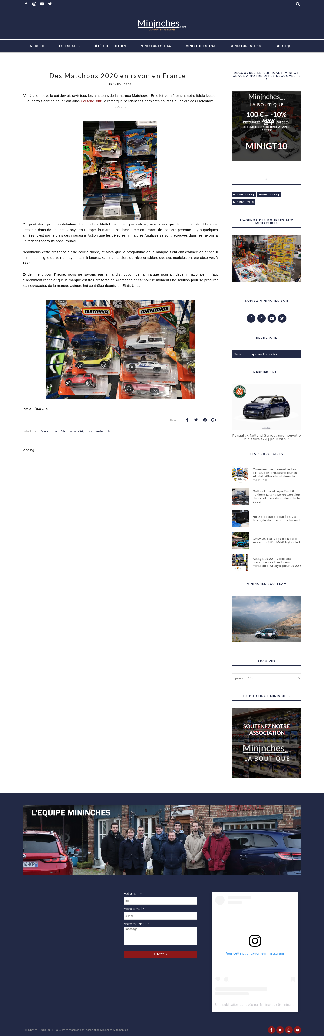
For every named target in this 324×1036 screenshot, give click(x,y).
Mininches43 (268, 194)
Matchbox (48, 431)
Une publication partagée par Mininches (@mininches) (256, 1004)
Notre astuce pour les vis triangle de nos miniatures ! (276, 518)
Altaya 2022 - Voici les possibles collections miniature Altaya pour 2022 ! (277, 562)
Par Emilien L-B (100, 431)
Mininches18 (243, 202)
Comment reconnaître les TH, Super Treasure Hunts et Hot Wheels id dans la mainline (275, 474)
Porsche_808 (92, 101)
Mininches (31, 1030)
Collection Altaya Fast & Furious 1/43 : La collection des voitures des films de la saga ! (276, 496)
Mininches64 (72, 431)
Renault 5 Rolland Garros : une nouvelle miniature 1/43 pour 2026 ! (266, 437)
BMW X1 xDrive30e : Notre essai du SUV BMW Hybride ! (276, 540)
